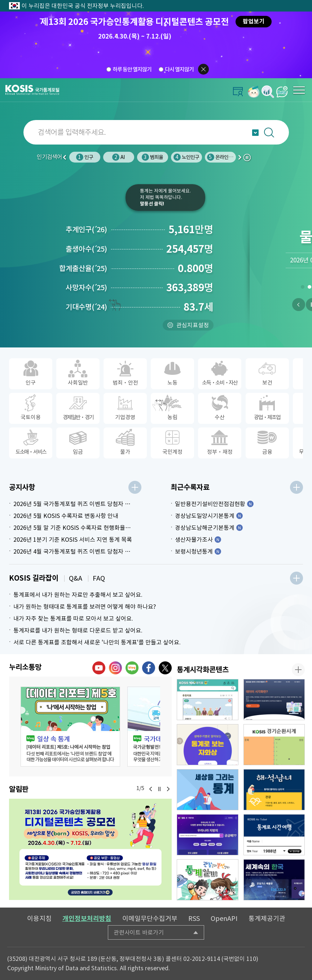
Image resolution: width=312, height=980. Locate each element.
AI (118, 157)
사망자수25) (86, 287)
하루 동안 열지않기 (132, 69)
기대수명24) (86, 307)
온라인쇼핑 (222, 157)
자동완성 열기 (255, 132)
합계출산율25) (83, 268)
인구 (84, 157)
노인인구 (186, 157)
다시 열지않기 (179, 69)
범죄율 (152, 157)
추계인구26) (86, 229)
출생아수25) (86, 249)
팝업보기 (253, 21)
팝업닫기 (203, 69)
